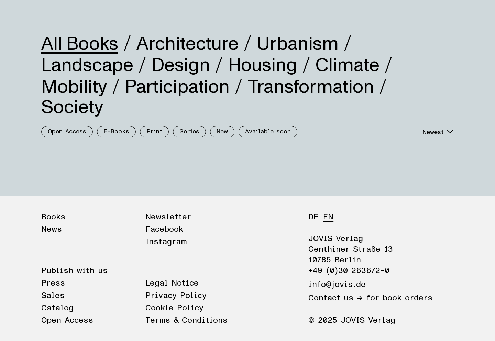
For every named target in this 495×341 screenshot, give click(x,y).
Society (72, 107)
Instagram (166, 242)
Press (53, 283)
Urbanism (298, 43)
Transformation (311, 87)
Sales (53, 295)
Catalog (57, 308)
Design (181, 65)
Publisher (119, 14)
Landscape (87, 65)
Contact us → (335, 298)
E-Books (116, 131)
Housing (262, 65)
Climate (348, 65)
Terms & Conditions (186, 320)
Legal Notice (172, 283)
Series (189, 131)
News (83, 14)
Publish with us (74, 271)
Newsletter (168, 217)
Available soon (268, 131)
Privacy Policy (176, 295)
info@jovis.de (337, 284)
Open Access (67, 131)
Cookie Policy (174, 308)
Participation (177, 87)
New (222, 131)
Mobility (74, 87)
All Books (79, 43)
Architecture (187, 43)
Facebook (164, 229)
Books (53, 14)
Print (154, 131)
